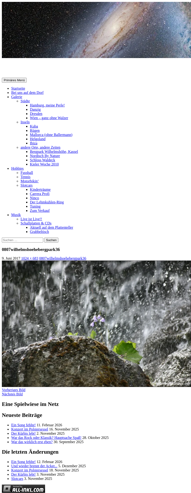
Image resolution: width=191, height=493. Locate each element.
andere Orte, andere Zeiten (40, 147)
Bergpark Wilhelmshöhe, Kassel (54, 152)
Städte (25, 101)
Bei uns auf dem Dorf (27, 93)
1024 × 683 (29, 258)
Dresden (36, 114)
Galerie (16, 97)
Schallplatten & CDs (36, 223)
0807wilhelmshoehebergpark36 (62, 258)
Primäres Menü (14, 80)
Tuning (35, 206)
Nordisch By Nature (45, 156)
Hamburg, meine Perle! (47, 105)
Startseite (18, 88)
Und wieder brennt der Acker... (34, 466)
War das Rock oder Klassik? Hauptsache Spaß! (46, 438)
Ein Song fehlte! (23, 425)
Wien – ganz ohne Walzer (49, 118)
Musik (16, 215)
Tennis (25, 177)
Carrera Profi (40, 194)
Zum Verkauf (40, 211)
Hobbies (17, 168)
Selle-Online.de (26, 68)
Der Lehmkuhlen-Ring (47, 202)
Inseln (25, 122)
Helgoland (38, 139)
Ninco (34, 198)
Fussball (27, 173)
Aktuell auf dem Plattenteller (51, 227)
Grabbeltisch (39, 232)
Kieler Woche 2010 (44, 164)
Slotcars (27, 185)
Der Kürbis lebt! (23, 433)
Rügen (35, 130)
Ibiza (33, 143)
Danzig (35, 109)
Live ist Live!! (31, 219)
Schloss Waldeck (42, 160)
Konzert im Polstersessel (29, 429)
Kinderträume (40, 189)
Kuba (34, 126)
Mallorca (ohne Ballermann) (51, 135)
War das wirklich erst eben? (32, 442)
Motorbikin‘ (30, 181)
